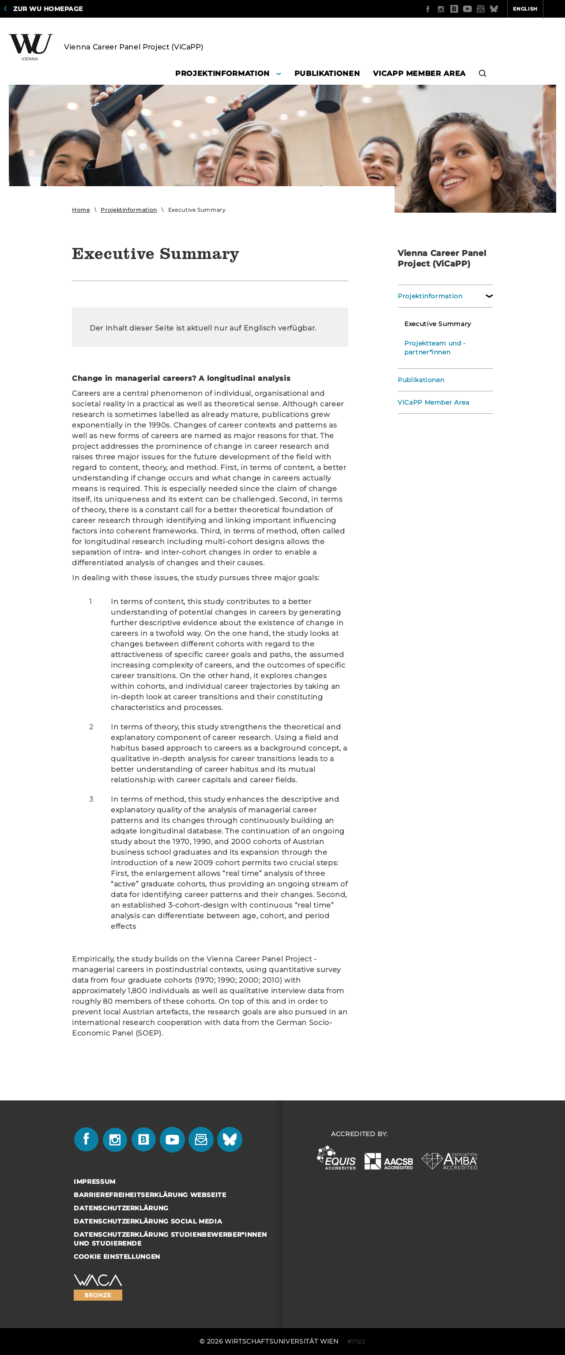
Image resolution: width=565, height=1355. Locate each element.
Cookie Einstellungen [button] (117, 1257)
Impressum (95, 1182)
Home (81, 209)
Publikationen (421, 380)
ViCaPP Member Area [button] (419, 73)
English (490, 9)
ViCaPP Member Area (434, 402)
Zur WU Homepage (48, 9)
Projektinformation (129, 209)
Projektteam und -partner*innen (435, 347)
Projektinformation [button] (222, 73)
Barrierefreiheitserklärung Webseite (150, 1195)
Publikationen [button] (327, 73)
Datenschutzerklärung (121, 1208)
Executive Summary (437, 324)
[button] (482, 75)
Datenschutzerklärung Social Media (148, 1221)
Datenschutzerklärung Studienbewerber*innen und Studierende (170, 1239)
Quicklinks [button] (537, 9)
